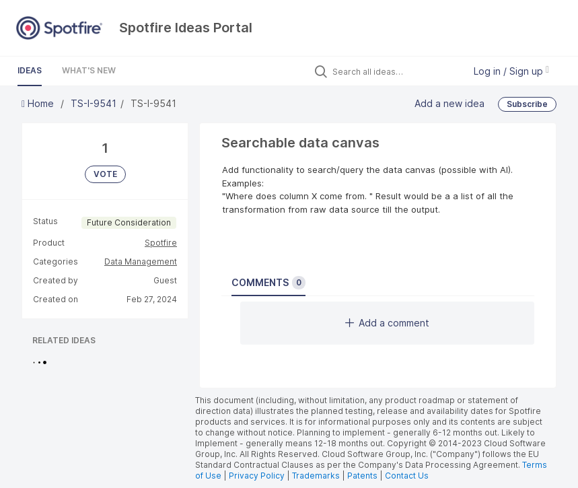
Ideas (29, 70)
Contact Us (407, 475)
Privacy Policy (257, 475)
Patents (362, 475)
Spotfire (161, 243)
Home (39, 103)
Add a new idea (449, 103)
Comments (268, 282)
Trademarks (317, 475)
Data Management (140, 261)
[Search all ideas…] (395, 71)
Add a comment (387, 322)
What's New (89, 70)
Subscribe (527, 104)
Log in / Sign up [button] (511, 71)
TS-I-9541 (93, 103)
